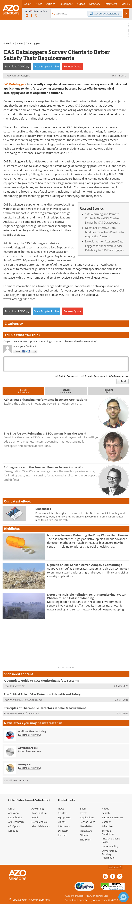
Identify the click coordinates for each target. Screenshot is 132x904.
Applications (87, 817)
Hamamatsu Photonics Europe (26, 699)
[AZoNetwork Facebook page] (31, 16)
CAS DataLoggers (14, 84)
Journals (62, 835)
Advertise (107, 826)
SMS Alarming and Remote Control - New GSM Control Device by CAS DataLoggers (102, 218)
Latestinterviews (23, 391)
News (20, 43)
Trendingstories (108, 391)
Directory (63, 830)
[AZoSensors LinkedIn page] (27, 16)
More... (125, 3)
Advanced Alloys (28, 747)
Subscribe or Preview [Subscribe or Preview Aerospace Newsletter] (29, 767)
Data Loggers (33, 43)
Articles (62, 813)
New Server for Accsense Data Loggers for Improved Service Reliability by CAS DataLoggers (104, 246)
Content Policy (110, 846)
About (105, 808)
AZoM (11, 808)
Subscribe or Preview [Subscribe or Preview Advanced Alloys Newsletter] (29, 751)
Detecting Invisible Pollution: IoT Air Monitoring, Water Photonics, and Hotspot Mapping (86, 596)
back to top (115, 867)
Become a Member (112, 817)
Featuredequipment (66, 391)
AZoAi (34, 817)
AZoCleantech (16, 821)
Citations (14, 323)
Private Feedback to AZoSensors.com (107, 376)
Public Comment (68, 376)
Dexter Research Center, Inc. (25, 713)
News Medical (39, 821)
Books (83, 808)
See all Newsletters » (16, 780)
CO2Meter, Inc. (18, 686)
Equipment (64, 817)
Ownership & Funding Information (109, 854)
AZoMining (37, 808)
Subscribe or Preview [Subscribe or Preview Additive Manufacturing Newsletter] (29, 734)
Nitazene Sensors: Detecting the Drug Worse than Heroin (87, 535)
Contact (106, 821)
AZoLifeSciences (40, 826)
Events (83, 813)
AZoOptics (14, 826)
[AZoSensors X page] (36, 16)
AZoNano (13, 813)
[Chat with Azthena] (123, 897)
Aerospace (24, 764)
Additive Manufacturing (32, 731)
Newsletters (87, 826)
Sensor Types (87, 821)
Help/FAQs (86, 830)
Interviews (64, 826)
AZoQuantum (39, 813)
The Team (85, 839)
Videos (61, 821)
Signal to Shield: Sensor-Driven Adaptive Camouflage (84, 565)
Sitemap (84, 835)
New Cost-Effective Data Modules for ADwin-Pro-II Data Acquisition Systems (104, 232)
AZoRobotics (15, 817)
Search (106, 813)
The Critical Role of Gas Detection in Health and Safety (42, 694)
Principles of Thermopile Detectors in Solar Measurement (45, 708)
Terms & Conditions (108, 832)
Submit (122, 381)
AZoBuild (13, 830)
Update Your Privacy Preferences (29, 899)
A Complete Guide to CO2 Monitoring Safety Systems (41, 680)
